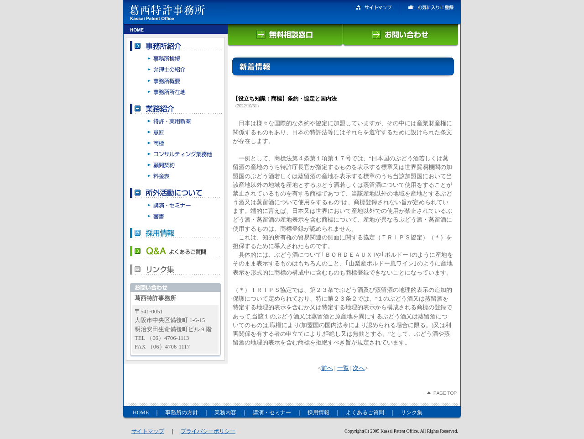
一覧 (343, 368)
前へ (327, 368)
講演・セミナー (272, 412)
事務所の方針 (181, 412)
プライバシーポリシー (208, 431)
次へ (359, 368)
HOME (141, 412)
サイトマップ (147, 431)
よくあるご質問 (365, 412)
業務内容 (225, 412)
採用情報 (318, 412)
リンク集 (411, 412)
